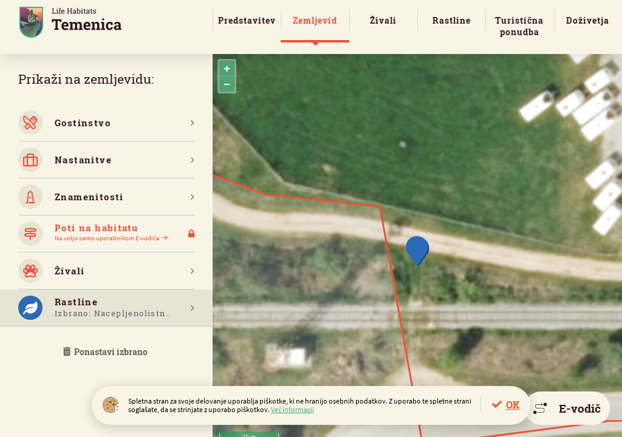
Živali (383, 20)
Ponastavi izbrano (106, 351)
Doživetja (587, 20)
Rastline (451, 20)
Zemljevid (315, 20)
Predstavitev (247, 20)
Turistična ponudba (519, 26)
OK (512, 404)
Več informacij (292, 409)
